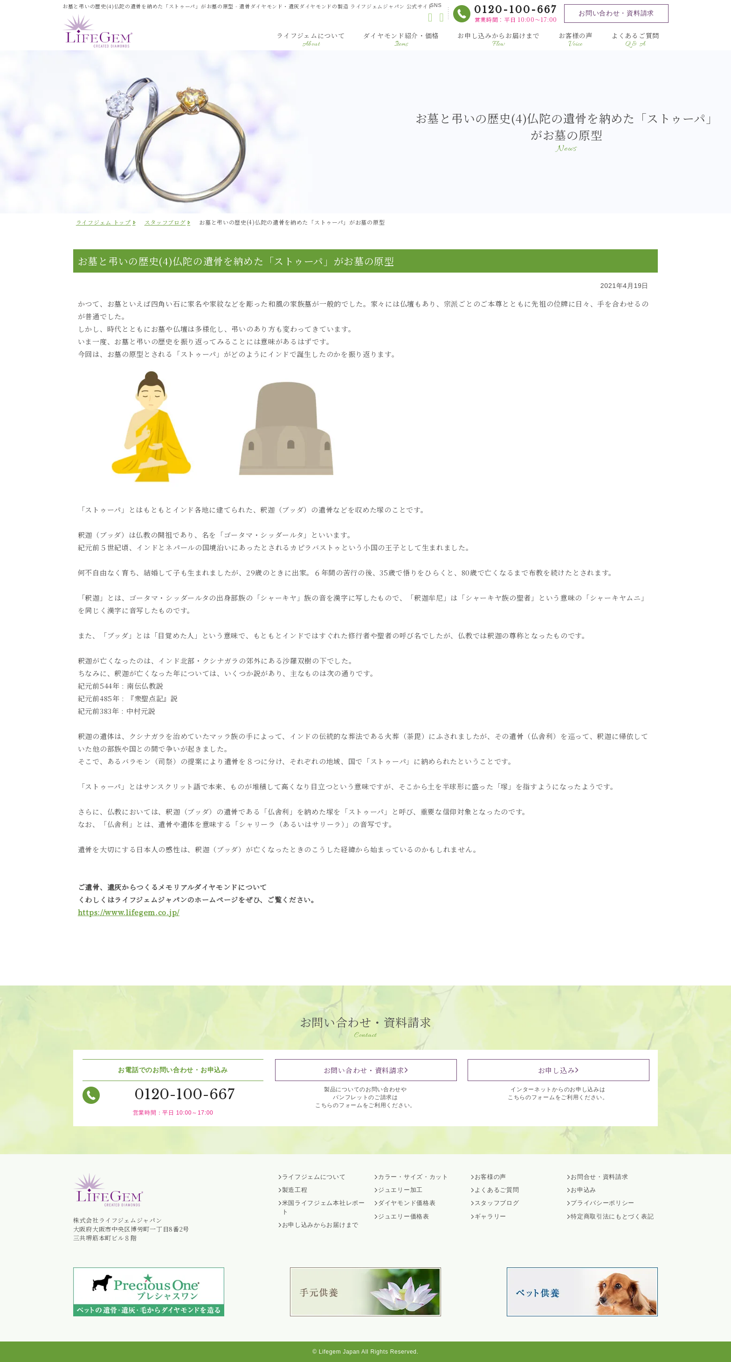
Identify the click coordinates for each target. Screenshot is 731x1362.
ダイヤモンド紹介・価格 (401, 40)
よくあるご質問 (635, 40)
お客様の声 (576, 40)
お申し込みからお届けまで (498, 40)
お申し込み (556, 1070)
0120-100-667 (515, 9)
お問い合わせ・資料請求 (616, 13)
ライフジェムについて (310, 40)
